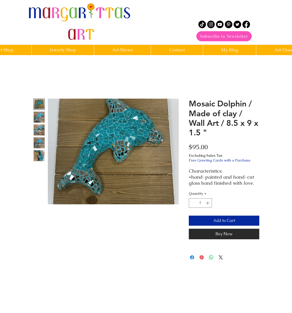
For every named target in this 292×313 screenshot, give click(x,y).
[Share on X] (221, 257)
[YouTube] (220, 24)
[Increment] (208, 203)
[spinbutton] (200, 203)
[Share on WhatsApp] (211, 257)
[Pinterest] (228, 24)
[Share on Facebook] (192, 257)
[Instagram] (211, 24)
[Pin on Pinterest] (202, 257)
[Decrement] (193, 203)
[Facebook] (246, 24)
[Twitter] (237, 24)
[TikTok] (202, 24)
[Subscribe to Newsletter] (224, 36)
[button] (177, 50)
